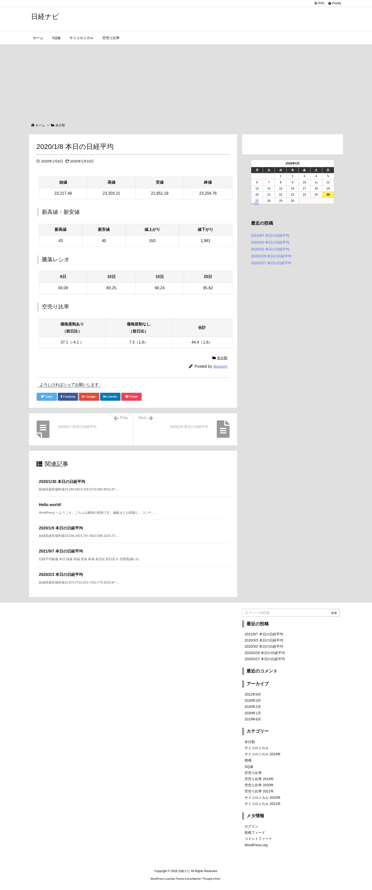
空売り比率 (253, 773)
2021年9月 (253, 694)
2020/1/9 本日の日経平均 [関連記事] (61, 528)
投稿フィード (255, 832)
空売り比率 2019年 (259, 779)
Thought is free (211, 878)
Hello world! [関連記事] (50, 505)
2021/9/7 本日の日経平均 (270, 235)
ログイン (251, 826)
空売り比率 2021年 (259, 791)
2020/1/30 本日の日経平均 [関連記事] (62, 482)
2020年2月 (253, 707)
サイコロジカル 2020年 (263, 798)
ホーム (40, 125)
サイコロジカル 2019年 (263, 754)
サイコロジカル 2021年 (263, 804)
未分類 (60, 125)
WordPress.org (256, 845)
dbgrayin (220, 366)
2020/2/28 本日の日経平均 (271, 256)
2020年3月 (253, 700)
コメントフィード (258, 839)
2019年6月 (253, 719)
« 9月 (255, 203)
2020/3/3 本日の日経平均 (270, 242)
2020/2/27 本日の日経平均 (271, 263)
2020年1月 (253, 713)
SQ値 (249, 767)
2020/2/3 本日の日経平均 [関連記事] (61, 574)
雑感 (248, 760)
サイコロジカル (257, 748)
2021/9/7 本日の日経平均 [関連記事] (61, 551)
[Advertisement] (186, 81)
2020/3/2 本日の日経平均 (270, 249)
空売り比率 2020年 (259, 785)
